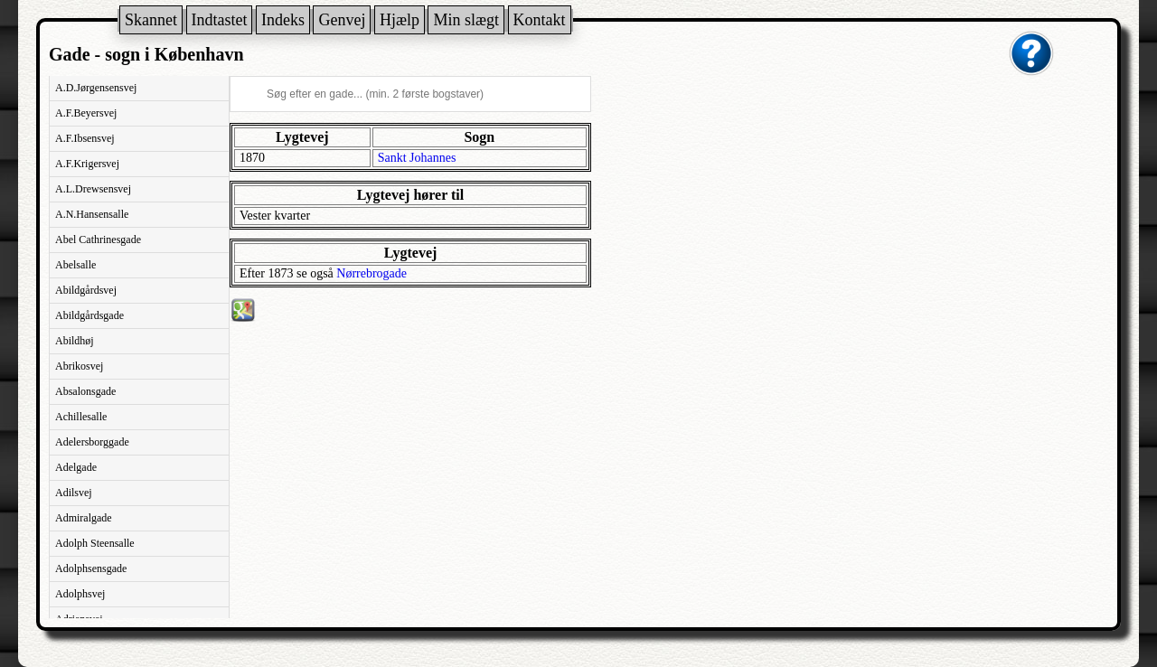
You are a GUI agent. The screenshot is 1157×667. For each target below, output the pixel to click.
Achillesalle (81, 416)
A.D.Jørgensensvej (95, 87)
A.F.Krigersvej (87, 163)
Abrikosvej (79, 366)
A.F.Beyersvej (86, 113)
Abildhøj (74, 340)
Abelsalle (75, 264)
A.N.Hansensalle (91, 214)
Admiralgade (83, 518)
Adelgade (76, 467)
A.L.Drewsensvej (93, 189)
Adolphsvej (80, 593)
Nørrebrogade (371, 273)
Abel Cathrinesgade (98, 239)
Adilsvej (73, 492)
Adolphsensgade (91, 568)
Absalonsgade (85, 391)
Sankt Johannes (417, 157)
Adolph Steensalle (95, 543)
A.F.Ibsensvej (85, 138)
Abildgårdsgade (89, 315)
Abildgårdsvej (86, 290)
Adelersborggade (92, 442)
